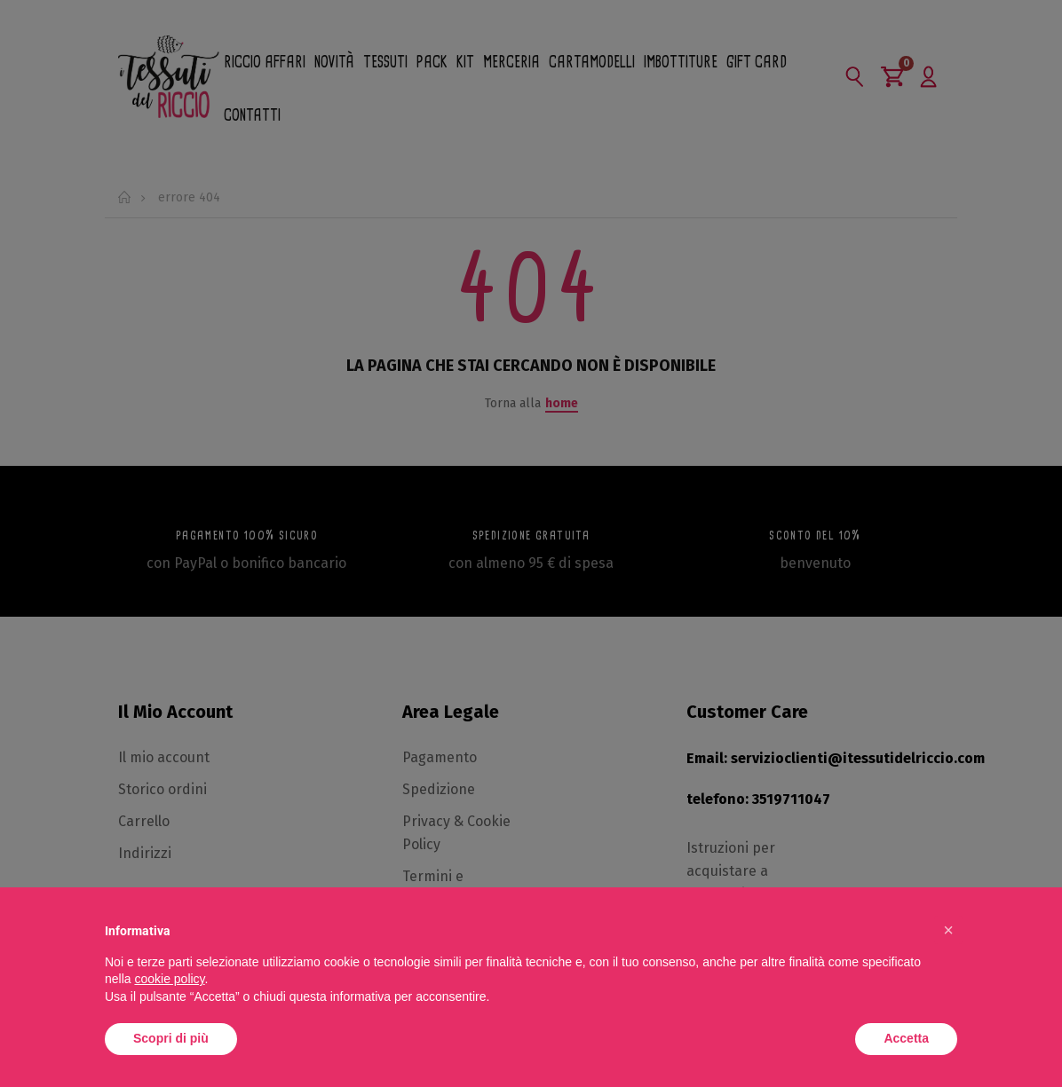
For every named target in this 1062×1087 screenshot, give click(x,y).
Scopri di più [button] (171, 1038)
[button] (948, 930)
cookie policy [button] (169, 979)
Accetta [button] (906, 1038)
